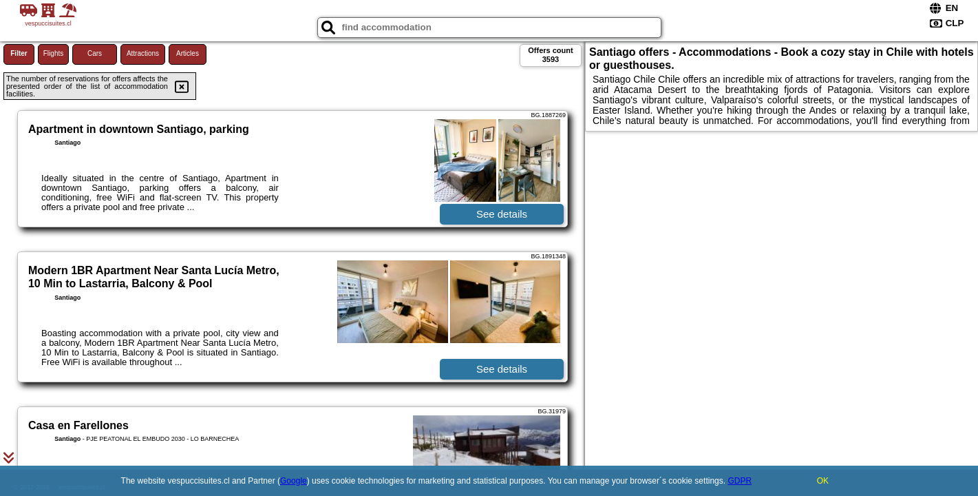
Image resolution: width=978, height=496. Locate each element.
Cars (94, 53)
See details (501, 214)
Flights (53, 53)
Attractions (143, 53)
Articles (187, 53)
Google (293, 481)
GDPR (739, 481)
